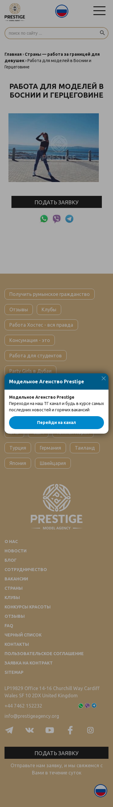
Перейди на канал (56, 422)
